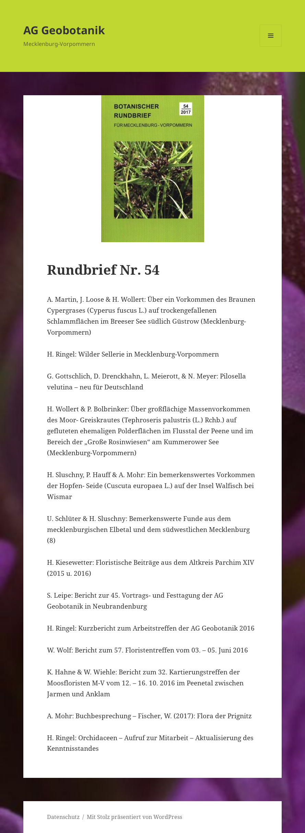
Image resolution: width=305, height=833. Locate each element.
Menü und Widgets (271, 46)
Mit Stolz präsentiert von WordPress (134, 817)
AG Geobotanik (64, 30)
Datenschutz (63, 817)
